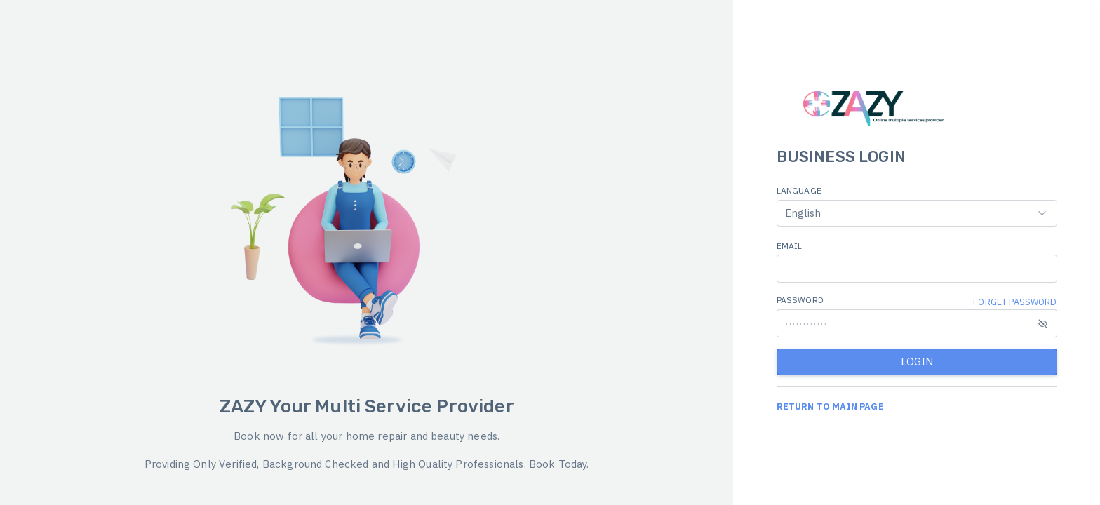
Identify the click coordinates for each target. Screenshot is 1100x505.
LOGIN (917, 361)
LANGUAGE (799, 190)
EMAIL (790, 246)
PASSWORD (800, 300)
